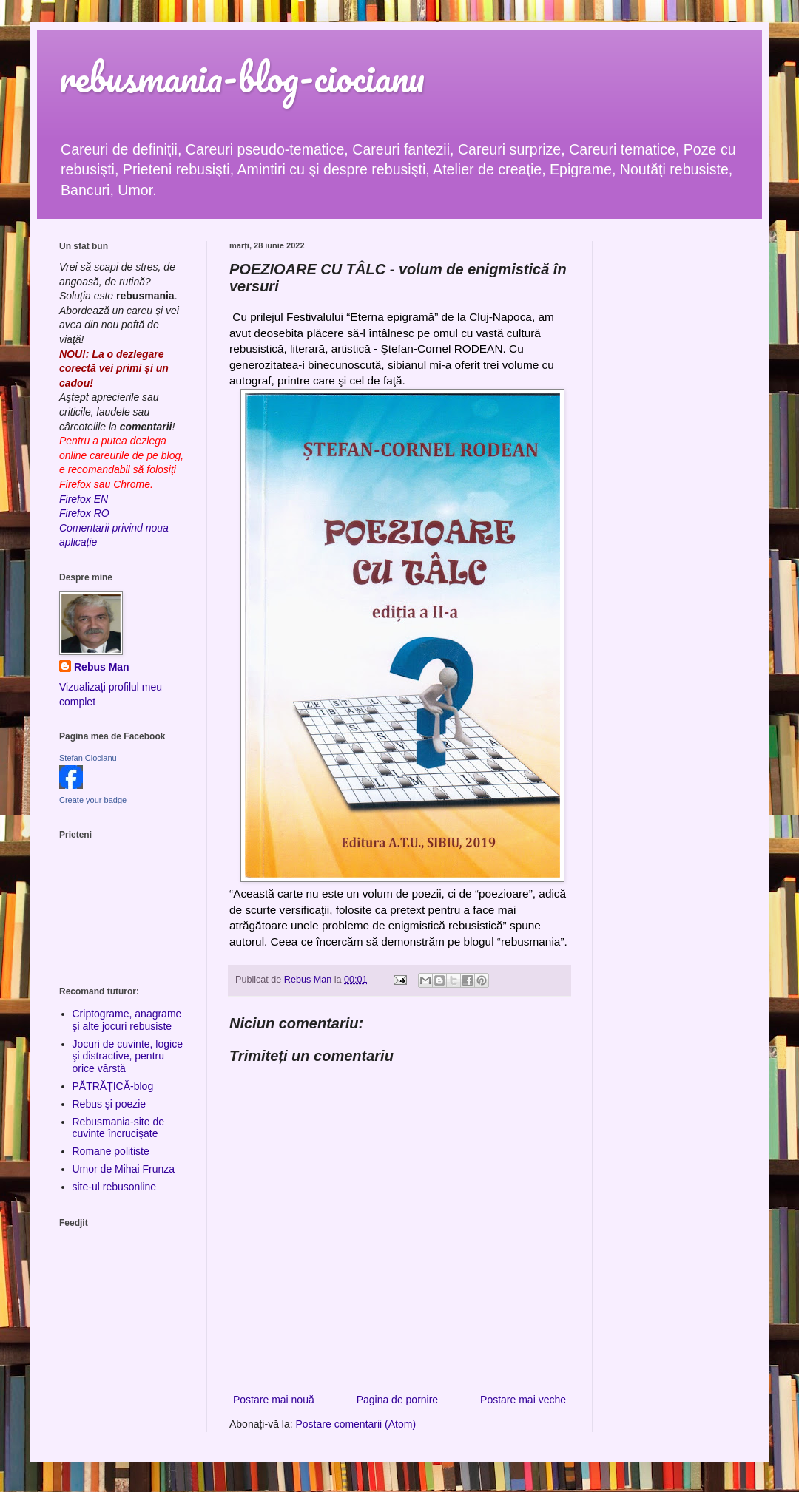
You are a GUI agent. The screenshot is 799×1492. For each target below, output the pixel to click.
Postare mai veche (523, 1399)
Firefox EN (83, 499)
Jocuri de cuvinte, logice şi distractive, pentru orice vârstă (128, 1056)
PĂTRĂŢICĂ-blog (113, 1086)
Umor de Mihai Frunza (124, 1169)
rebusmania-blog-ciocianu (242, 77)
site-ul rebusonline (115, 1187)
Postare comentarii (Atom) (356, 1424)
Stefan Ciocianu (88, 757)
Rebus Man (101, 667)
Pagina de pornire (398, 1399)
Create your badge (93, 800)
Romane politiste (111, 1151)
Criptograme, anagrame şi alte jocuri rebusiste (127, 1020)
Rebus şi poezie (109, 1104)
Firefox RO (84, 513)
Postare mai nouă (273, 1399)
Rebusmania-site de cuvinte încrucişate (119, 1128)
